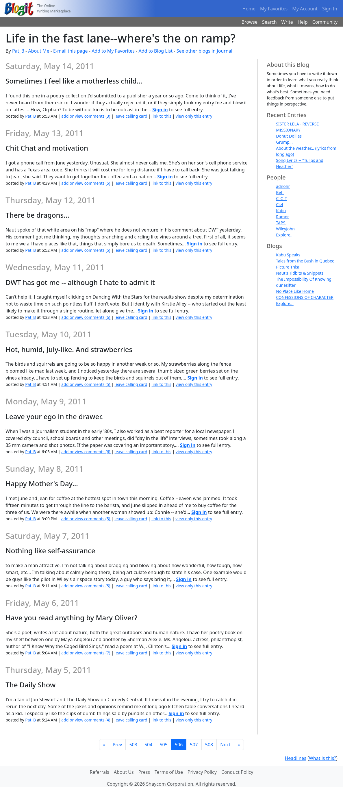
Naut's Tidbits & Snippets (299, 273)
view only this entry (194, 116)
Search (269, 22)
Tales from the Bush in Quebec (305, 261)
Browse (249, 22)
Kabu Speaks (288, 255)
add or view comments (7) (86, 653)
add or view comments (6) (86, 317)
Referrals (99, 772)
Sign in (160, 109)
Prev (117, 744)
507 (194, 744)
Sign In (329, 8)
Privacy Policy (202, 772)
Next (225, 744)
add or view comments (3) (86, 116)
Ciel (279, 204)
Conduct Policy (237, 772)
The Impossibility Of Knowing (303, 279)
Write (287, 22)
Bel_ (280, 192)
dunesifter (286, 285)
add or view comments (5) (86, 183)
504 (148, 744)
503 (133, 744)
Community (325, 22)
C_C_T (281, 198)
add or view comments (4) (86, 720)
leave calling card (131, 116)
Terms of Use (169, 772)
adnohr (283, 186)
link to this (161, 116)
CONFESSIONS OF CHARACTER (304, 297)
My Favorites (274, 8)
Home (249, 8)
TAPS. (281, 222)
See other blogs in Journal (204, 51)
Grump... (284, 142)
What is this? (322, 758)
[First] (104, 744)
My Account (305, 8)
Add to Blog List (155, 51)
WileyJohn (285, 229)
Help (303, 22)
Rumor (282, 216)
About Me (38, 51)
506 (179, 744)
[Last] (239, 744)
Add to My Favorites (113, 51)
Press (144, 772)
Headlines (295, 758)
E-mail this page (70, 51)
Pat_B (18, 51)
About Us (124, 772)
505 (163, 744)
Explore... (285, 235)
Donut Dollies (289, 136)
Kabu (281, 210)
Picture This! (287, 267)
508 (209, 744)
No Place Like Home (295, 291)
